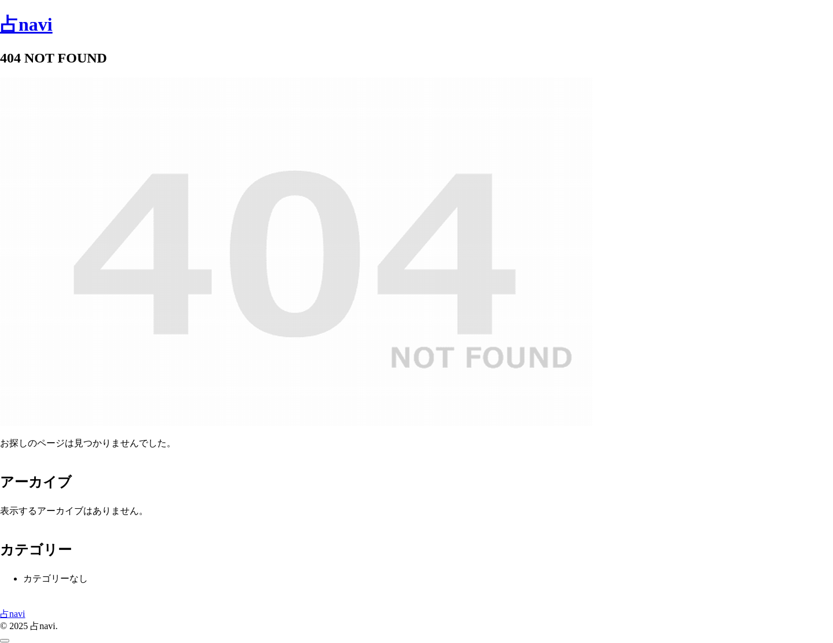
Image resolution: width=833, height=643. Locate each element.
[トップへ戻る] (4, 640)
